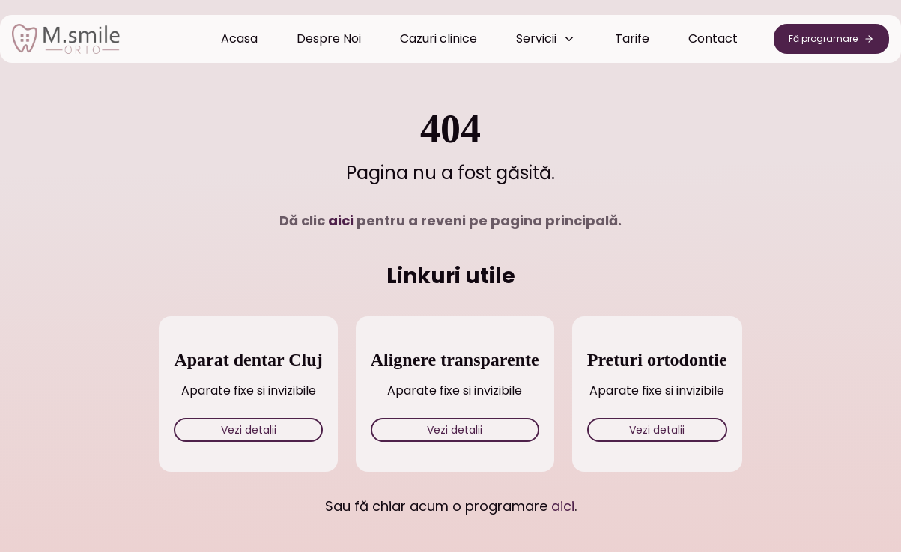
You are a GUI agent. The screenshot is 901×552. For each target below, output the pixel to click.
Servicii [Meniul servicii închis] (546, 38)
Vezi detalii (248, 429)
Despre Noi (329, 38)
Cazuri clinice (438, 38)
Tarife (632, 38)
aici (341, 220)
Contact (713, 38)
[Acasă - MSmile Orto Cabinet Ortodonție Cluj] (66, 39)
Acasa (239, 38)
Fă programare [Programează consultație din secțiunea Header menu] (831, 38)
